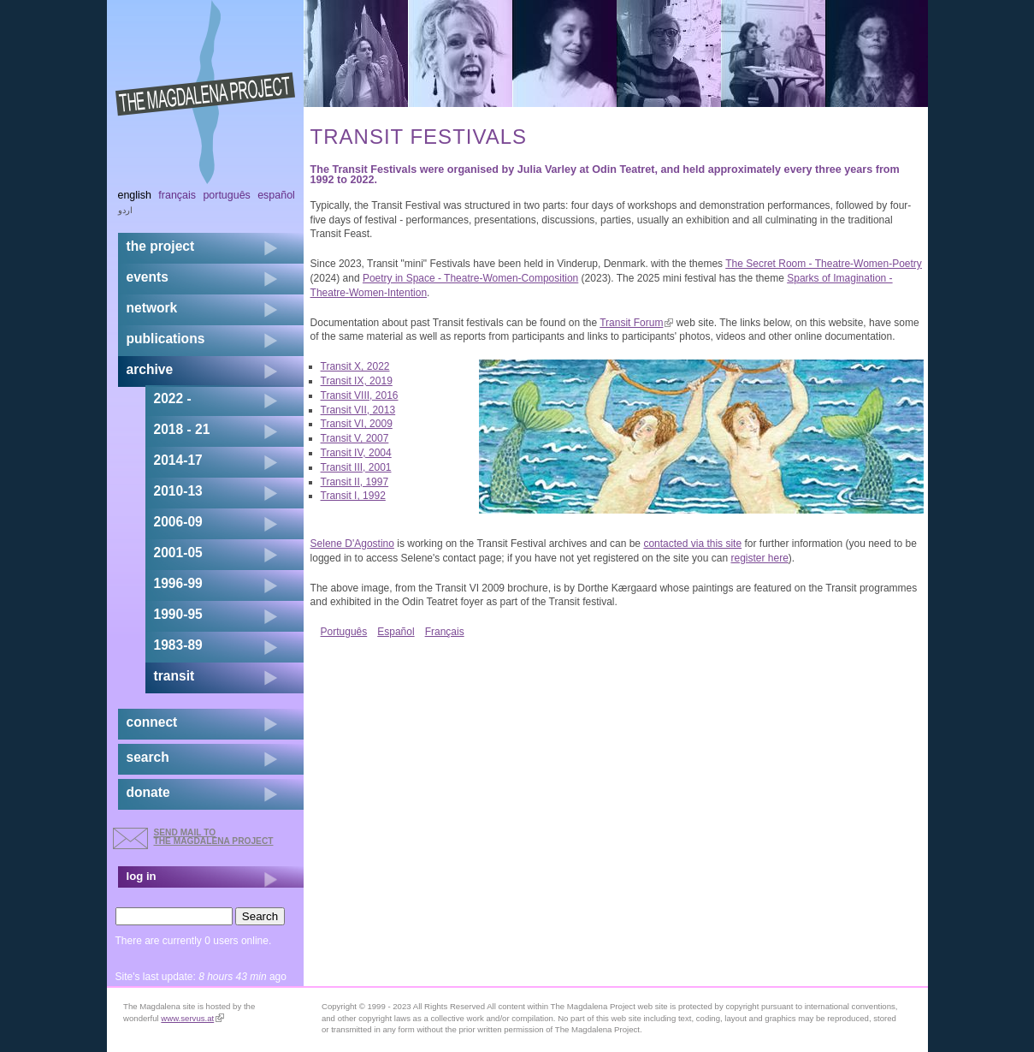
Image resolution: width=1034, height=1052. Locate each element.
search (148, 757)
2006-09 (178, 521)
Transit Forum (636, 323)
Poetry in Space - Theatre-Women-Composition (470, 278)
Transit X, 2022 (355, 366)
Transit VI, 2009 (357, 424)
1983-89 (178, 645)
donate (148, 792)
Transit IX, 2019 (357, 381)
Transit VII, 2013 (358, 410)
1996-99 (178, 583)
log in (142, 876)
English (135, 195)
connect (152, 722)
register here (759, 558)
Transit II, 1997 (355, 482)
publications (166, 338)
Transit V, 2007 (355, 438)
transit (174, 676)
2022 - (173, 398)
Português (344, 632)
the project (161, 246)
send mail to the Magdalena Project (214, 837)
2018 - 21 (182, 429)
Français (444, 632)
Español (395, 632)
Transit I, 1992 (353, 496)
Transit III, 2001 (356, 467)
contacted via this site (692, 544)
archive (150, 369)
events (147, 277)
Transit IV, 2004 (356, 453)
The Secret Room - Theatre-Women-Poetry (823, 264)
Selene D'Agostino (352, 544)
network (152, 307)
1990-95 (178, 614)
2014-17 (178, 460)
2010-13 (178, 491)
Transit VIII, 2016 (360, 395)
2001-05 (178, 552)
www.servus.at (192, 1018)
